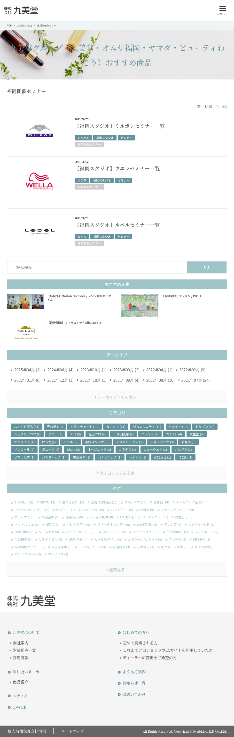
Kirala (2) (73, 449)
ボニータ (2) (50, 449)
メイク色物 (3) (205, 547)
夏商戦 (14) (161, 502)
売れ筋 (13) (55, 426)
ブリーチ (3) (177, 539)
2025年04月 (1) (27, 370)
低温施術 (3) (121, 547)
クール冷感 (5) (49, 532)
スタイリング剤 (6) (201, 525)
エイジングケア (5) (146, 532)
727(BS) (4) (174, 434)
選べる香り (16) (73, 502)
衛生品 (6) (53, 525)
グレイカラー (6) (78, 525)
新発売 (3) (188, 442)
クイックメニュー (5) (80, 532)
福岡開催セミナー (89, 144)
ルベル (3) (70, 442)
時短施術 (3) (201, 539)
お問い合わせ (133, 694)
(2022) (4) (49, 442)
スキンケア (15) (136, 502)
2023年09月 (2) (126, 370)
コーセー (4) (150, 434)
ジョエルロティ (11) (147, 426)
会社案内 (20, 642)
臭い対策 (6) (172, 525)
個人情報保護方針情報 (26, 731)
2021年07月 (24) (195, 380)
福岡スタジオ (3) (97, 442)
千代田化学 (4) (123, 434)
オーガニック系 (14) (190, 502)
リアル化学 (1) (24, 457)
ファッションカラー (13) (32, 510)
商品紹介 (20, 682)
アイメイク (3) (58, 554)
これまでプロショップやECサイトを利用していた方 (168, 650)
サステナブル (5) (50, 539)
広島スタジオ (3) (162, 442)
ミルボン (83, 138)
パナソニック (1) (109, 457)
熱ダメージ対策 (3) (174, 547)
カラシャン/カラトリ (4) (145, 539)
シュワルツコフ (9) (27, 434)
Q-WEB (19, 707)
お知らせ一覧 (133, 683)
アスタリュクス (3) (129, 442)
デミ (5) (75, 434)
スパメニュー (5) (114, 532)
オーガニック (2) (99, 449)
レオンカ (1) (137, 457)
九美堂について (25, 632)
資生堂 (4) (197, 434)
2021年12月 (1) (60, 380)
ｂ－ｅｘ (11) (115, 426)
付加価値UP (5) (177, 532)
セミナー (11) (178, 426)
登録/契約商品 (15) (104, 502)
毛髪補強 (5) (23, 539)
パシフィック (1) (53, 457)
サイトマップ (73, 731)
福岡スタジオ (105, 138)
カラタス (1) (127, 449)
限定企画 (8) (50, 517)
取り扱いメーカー (27, 672)
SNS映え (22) (24, 502)
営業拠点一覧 (24, 650)
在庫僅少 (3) (145, 547)
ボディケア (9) (25, 517)
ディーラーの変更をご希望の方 (150, 657)
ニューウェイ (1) (155, 449)
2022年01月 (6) (27, 380)
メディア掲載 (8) (101, 517)
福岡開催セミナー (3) (29, 547)
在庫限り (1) (81, 457)
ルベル (82, 236)
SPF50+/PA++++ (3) (92, 547)
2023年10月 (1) (93, 370)
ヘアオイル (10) (93, 510)
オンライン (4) (24, 442)
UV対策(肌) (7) (130, 517)
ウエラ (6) (55, 434)
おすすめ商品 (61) (26, 426)
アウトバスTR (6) (27, 525)
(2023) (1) (185, 457)
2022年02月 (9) (192, 370)
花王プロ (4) (97, 434)
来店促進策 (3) (61, 547)
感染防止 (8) (74, 517)
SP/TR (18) (47, 502)
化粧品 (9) (147, 510)
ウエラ (82, 180)
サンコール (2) (24, 449)
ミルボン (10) (204, 426)
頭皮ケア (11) (65, 510)
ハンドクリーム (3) (28, 554)
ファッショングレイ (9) (177, 510)
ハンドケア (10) (122, 510)
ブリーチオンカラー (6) (113, 525)
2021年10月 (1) (93, 380)
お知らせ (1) (162, 457)
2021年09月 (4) (126, 380)
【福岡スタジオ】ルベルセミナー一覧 (118, 224)
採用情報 (20, 657)
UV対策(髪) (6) (147, 525)
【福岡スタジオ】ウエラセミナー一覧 (118, 168)
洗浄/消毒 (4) (78, 539)
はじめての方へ (135, 632)
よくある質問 (133, 672)
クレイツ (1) (183, 449)
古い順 (221, 106)
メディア (19, 696)
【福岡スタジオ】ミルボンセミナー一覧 (120, 125)
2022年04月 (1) (159, 370)
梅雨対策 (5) (23, 532)
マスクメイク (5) (206, 532)
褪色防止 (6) (183, 517)
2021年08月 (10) (160, 380)
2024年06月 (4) (60, 370)
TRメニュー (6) (157, 517)
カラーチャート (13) (84, 426)
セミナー (126, 138)
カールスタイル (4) (107, 539)
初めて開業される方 (140, 642)
